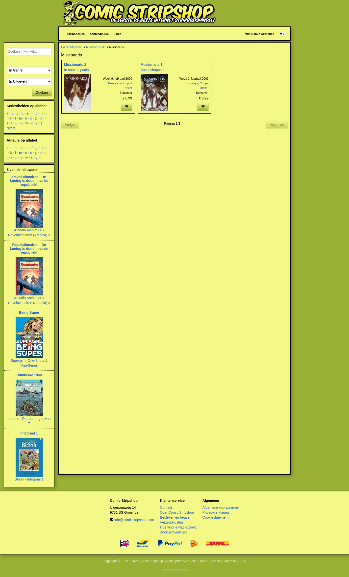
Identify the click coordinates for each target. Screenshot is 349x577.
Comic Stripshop (71, 46)
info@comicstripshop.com (134, 520)
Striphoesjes (76, 33)
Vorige (70, 125)
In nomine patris (76, 70)
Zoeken (42, 93)
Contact (166, 507)
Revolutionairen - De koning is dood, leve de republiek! (29, 181)
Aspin (184, 569)
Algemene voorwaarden (220, 507)
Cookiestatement (215, 517)
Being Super (29, 312)
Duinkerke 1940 (29, 375)
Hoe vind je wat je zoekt (178, 527)
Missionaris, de (95, 46)
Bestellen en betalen (175, 517)
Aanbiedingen (99, 33)
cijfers (11, 128)
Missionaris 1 (152, 65)
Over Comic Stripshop (177, 512)
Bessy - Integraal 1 (29, 479)
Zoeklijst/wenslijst (173, 532)
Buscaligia (115, 83)
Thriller (127, 88)
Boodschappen (152, 70)
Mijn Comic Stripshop (259, 33)
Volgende (277, 125)
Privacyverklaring (215, 512)
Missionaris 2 (75, 65)
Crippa (127, 83)
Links (117, 33)
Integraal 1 (29, 433)
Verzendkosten (171, 522)
